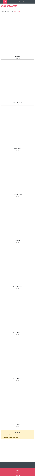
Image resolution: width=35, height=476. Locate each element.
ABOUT (17, 470)
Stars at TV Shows (17, 102)
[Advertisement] (18, 450)
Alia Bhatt (17, 56)
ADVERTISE (17, 472)
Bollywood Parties (8, 11)
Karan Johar (17, 148)
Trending (6, 8)
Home (2, 11)
